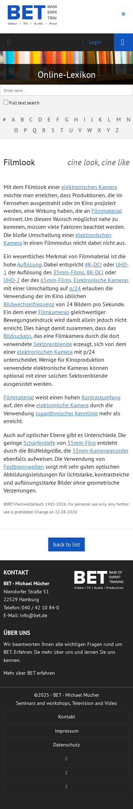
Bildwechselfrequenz (29, 304)
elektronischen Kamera (89, 186)
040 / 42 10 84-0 (10, 42)
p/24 (75, 288)
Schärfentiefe (39, 442)
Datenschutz (66, 744)
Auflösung (29, 264)
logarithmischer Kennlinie (66, 413)
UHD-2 (12, 280)
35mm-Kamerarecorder (100, 450)
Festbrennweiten (24, 466)
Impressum (66, 731)
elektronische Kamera (62, 405)
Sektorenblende (52, 343)
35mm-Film (81, 442)
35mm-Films (68, 272)
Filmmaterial (107, 210)
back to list (66, 544)
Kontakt (66, 716)
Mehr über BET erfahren (29, 673)
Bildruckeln (17, 335)
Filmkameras (53, 311)
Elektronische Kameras (101, 280)
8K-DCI (95, 272)
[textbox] (66, 90)
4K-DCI (93, 264)
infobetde (33, 615)
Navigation (123, 42)
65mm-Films (55, 280)
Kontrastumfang (101, 397)
